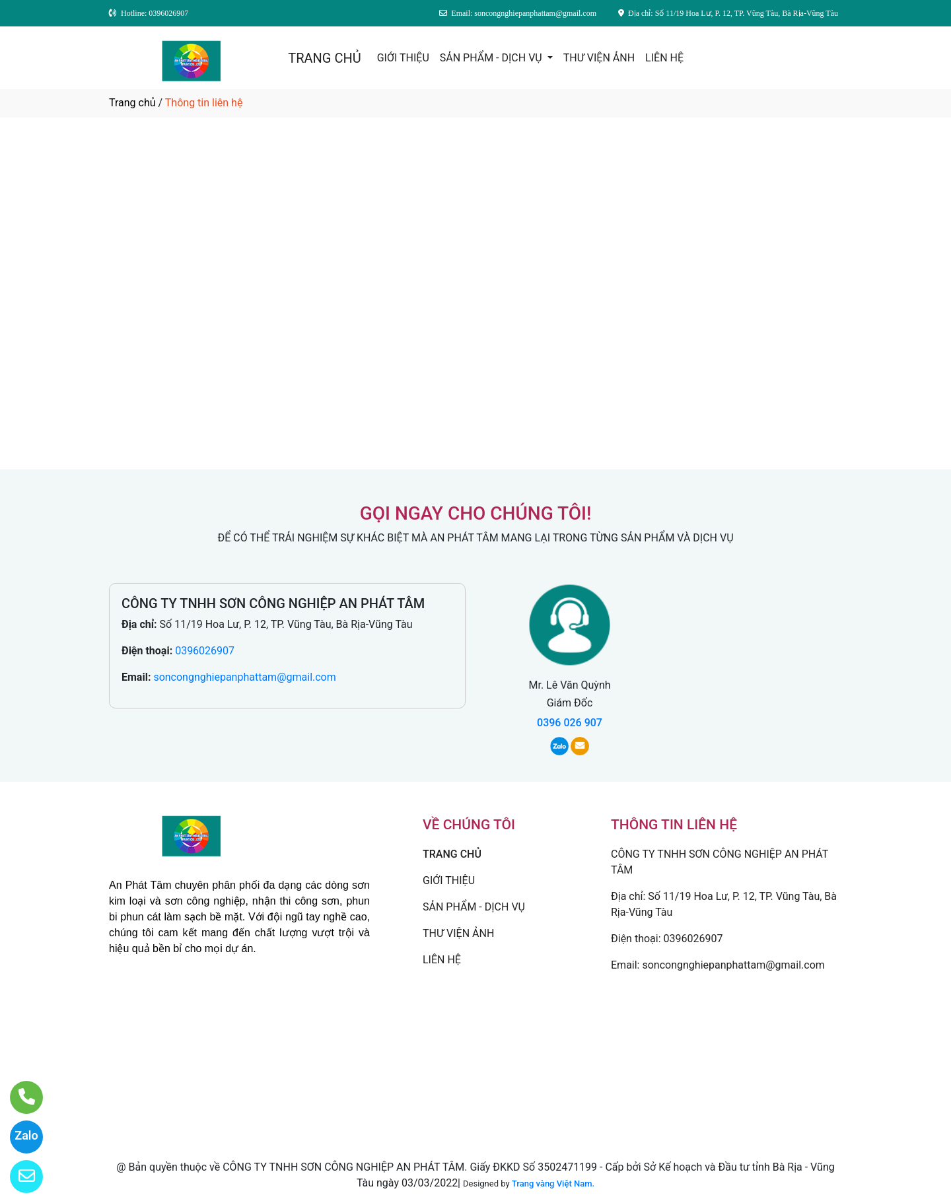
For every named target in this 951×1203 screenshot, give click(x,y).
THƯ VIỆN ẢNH (599, 58)
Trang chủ (132, 102)
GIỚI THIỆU (403, 58)
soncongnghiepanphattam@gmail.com (244, 677)
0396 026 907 (569, 722)
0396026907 (204, 650)
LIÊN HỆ (664, 58)
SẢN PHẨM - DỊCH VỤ (492, 58)
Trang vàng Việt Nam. (553, 1183)
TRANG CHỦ (324, 58)
